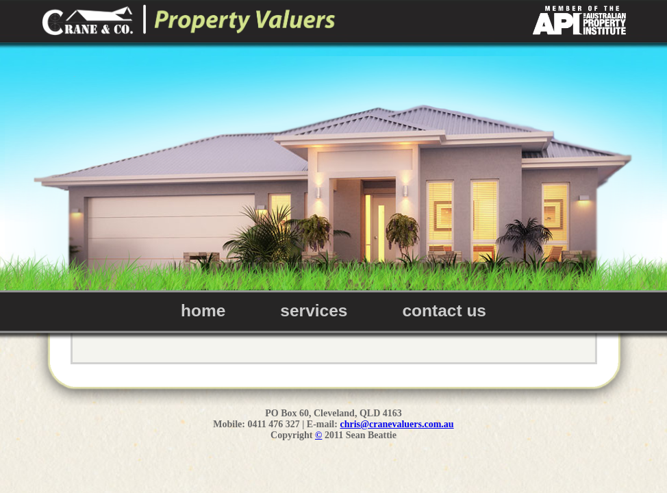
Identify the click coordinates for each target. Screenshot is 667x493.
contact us (444, 310)
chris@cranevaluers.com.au (396, 424)
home (203, 310)
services (313, 310)
